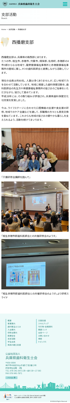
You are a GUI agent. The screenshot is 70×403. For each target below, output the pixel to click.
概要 (9, 320)
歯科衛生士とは (14, 326)
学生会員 (11, 341)
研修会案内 (12, 332)
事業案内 (11, 323)
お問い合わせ (43, 335)
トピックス (42, 341)
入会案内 (11, 329)
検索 (40, 338)
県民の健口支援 (14, 344)
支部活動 (12, 29)
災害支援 (42, 320)
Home (3, 29)
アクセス (11, 377)
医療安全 (11, 335)
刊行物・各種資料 (45, 326)
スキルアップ (43, 323)
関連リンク (42, 329)
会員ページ (43, 332)
